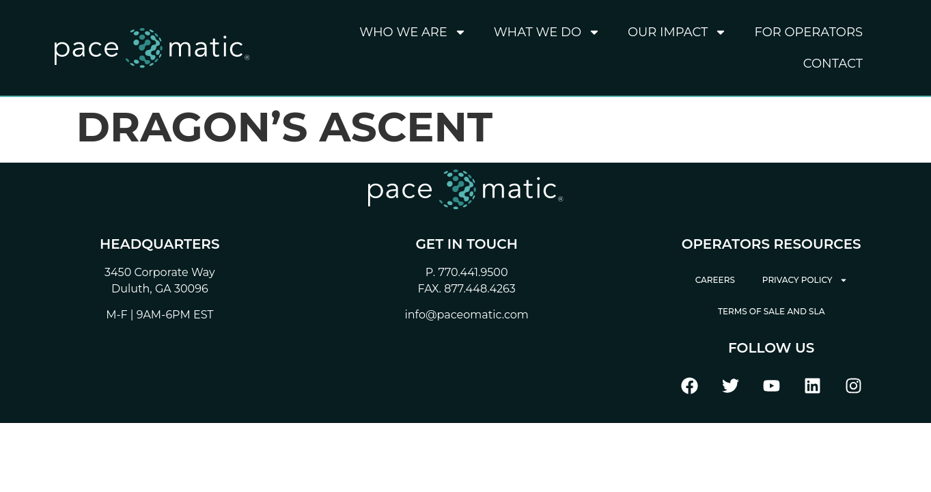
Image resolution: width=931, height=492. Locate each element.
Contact (833, 63)
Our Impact (677, 32)
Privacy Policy (805, 280)
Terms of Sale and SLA (771, 311)
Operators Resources (771, 244)
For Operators (808, 32)
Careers (715, 280)
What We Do (547, 32)
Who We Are (413, 32)
